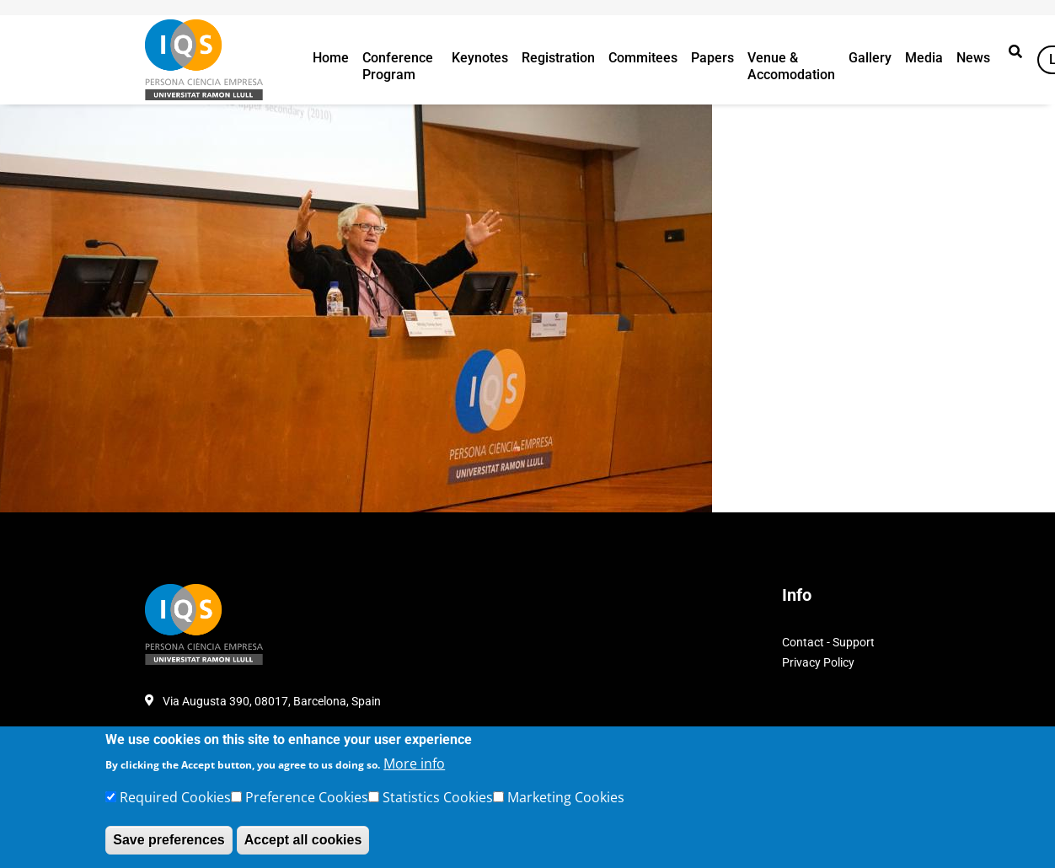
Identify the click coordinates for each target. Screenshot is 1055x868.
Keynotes (480, 58)
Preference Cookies (306, 797)
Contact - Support (828, 642)
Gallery (870, 58)
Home (331, 58)
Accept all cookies (303, 840)
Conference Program (397, 66)
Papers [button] (712, 58)
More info (414, 763)
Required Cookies (175, 797)
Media (924, 58)
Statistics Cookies (438, 797)
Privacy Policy (818, 662)
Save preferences (169, 840)
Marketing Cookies (565, 797)
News (973, 58)
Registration (558, 58)
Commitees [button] (642, 58)
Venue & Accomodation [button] (791, 66)
